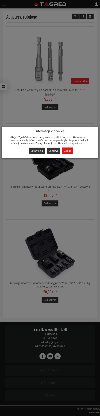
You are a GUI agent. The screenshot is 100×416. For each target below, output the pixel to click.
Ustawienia (37, 150)
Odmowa (53, 150)
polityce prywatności (73, 143)
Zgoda (67, 150)
